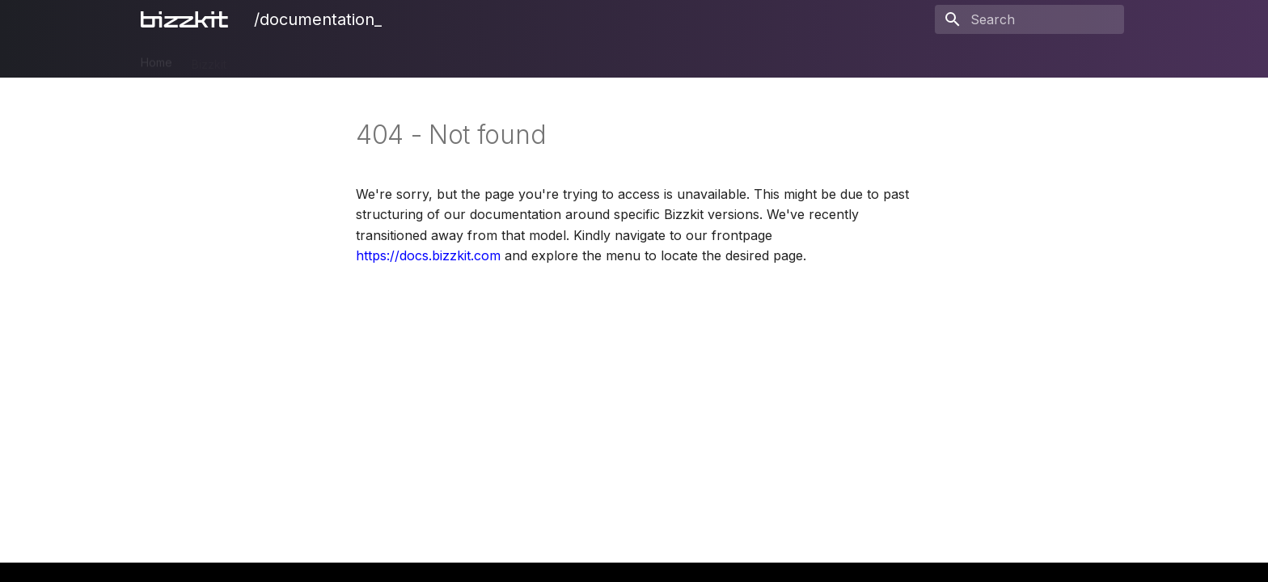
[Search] (1029, 19)
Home (156, 58)
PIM (255, 58)
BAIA (600, 58)
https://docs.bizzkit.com (428, 255)
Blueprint (655, 58)
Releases (722, 58)
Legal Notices (803, 58)
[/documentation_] (188, 19)
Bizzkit (209, 58)
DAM (297, 58)
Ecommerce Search (426, 58)
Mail (507, 58)
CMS (341, 58)
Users (553, 58)
